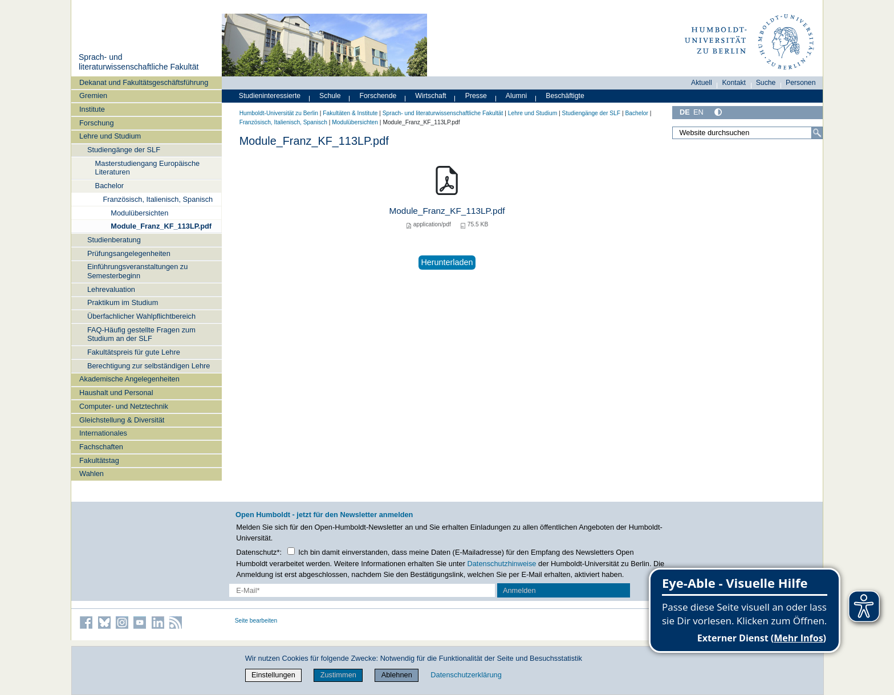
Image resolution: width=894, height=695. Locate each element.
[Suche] (817, 133)
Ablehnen (396, 674)
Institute (92, 109)
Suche (766, 83)
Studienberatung (114, 239)
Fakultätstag (99, 460)
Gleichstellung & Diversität (121, 420)
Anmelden (519, 590)
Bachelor (109, 185)
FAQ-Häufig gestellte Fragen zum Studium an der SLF (141, 334)
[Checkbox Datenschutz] (291, 551)
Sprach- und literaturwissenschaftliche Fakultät (138, 62)
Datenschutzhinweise (502, 563)
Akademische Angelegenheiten (129, 379)
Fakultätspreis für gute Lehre (133, 352)
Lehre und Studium (110, 136)
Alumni (516, 96)
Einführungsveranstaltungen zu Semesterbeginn (137, 270)
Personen (801, 83)
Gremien (93, 95)
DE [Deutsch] (685, 112)
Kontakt (734, 83)
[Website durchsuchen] (747, 133)
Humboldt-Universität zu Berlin (278, 113)
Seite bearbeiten (256, 620)
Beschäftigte (565, 96)
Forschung (96, 123)
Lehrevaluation (111, 289)
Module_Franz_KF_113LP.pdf (161, 226)
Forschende (378, 96)
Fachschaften (101, 446)
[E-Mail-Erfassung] (362, 590)
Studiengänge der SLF (123, 149)
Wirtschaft (430, 96)
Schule (330, 96)
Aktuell (701, 83)
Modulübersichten (139, 213)
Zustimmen (338, 674)
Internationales (103, 433)
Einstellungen (273, 674)
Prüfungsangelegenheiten (128, 253)
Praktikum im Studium (122, 302)
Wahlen (91, 473)
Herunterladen (447, 262)
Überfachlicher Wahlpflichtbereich (141, 316)
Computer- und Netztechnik (123, 406)
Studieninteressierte (269, 96)
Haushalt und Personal (116, 392)
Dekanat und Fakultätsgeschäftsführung (143, 82)
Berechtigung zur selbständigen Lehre (148, 365)
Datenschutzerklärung (465, 674)
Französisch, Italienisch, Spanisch (158, 199)
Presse (476, 96)
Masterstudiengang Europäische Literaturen (147, 167)
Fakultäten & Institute (350, 113)
